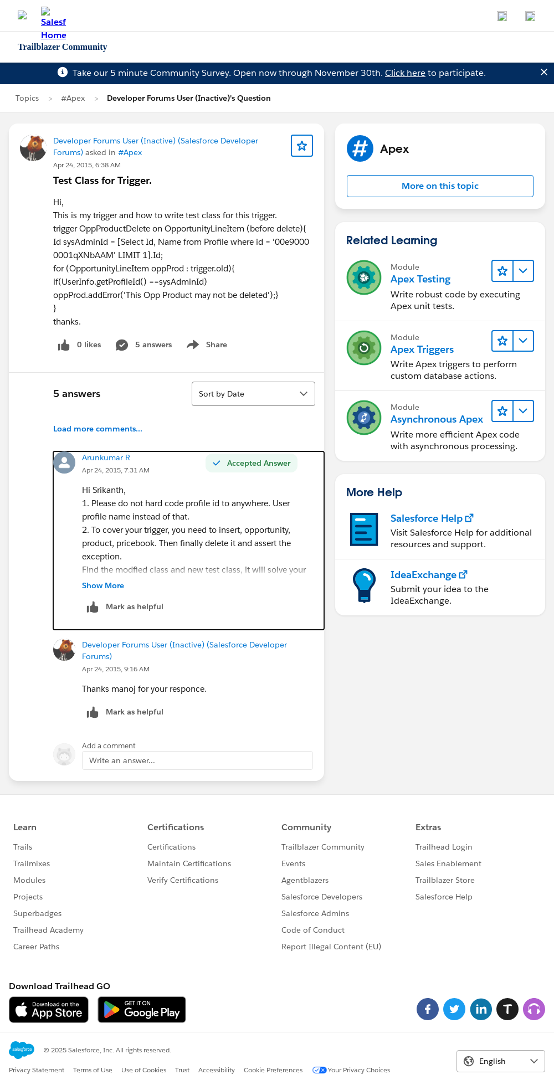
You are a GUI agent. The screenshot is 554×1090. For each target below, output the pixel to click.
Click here (405, 73)
